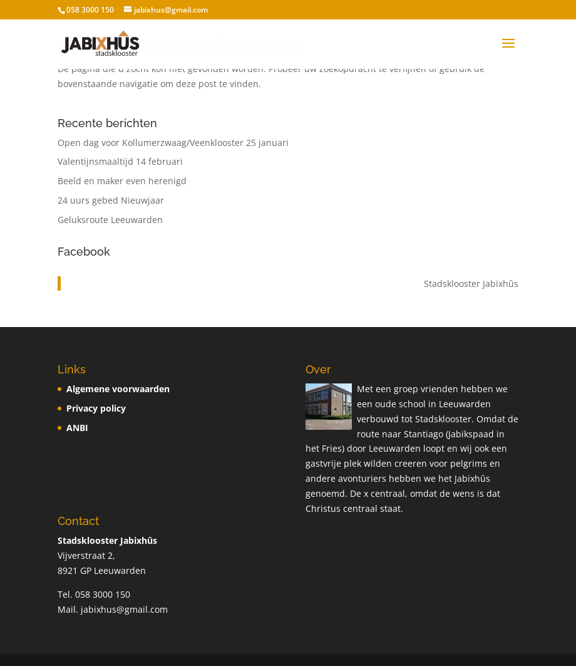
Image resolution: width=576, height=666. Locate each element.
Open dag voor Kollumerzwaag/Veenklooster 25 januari (173, 142)
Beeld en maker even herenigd (122, 181)
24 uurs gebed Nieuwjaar (111, 200)
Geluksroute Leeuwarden (110, 220)
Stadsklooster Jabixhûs (471, 283)
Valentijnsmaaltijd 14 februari (120, 161)
